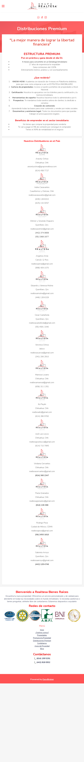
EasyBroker (48, 679)
